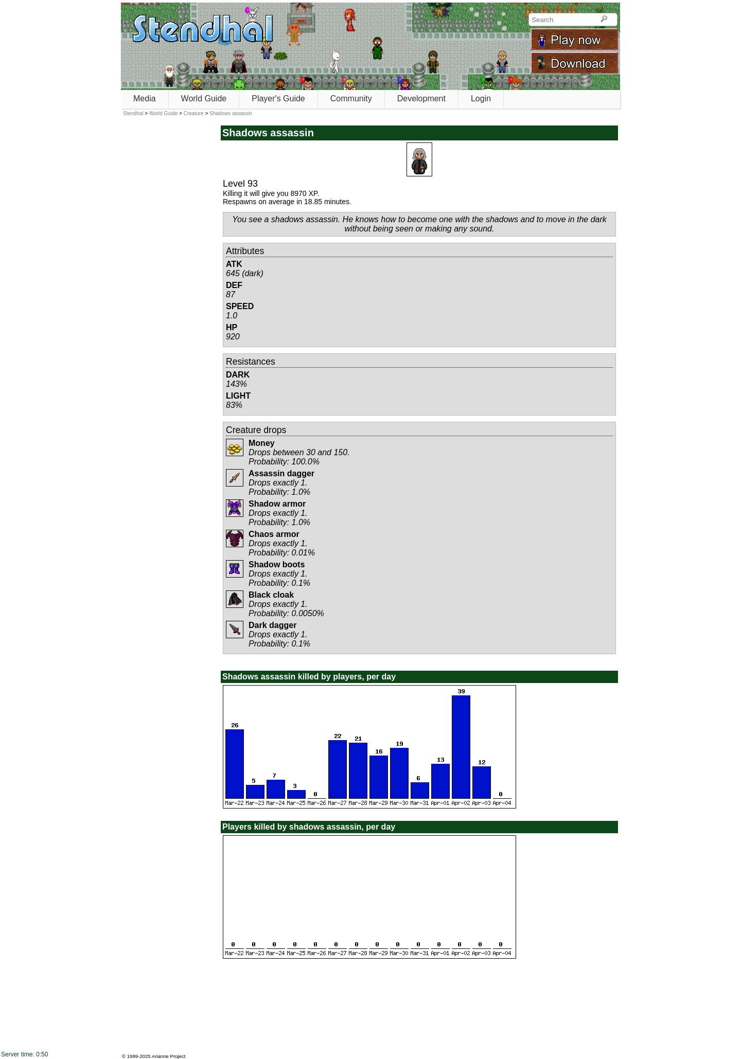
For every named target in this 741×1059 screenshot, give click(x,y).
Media (144, 98)
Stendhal (133, 113)
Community (351, 98)
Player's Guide (278, 98)
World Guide (204, 98)
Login (481, 98)
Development (421, 98)
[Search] (603, 19)
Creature (194, 113)
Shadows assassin (230, 113)
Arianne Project (169, 1056)
